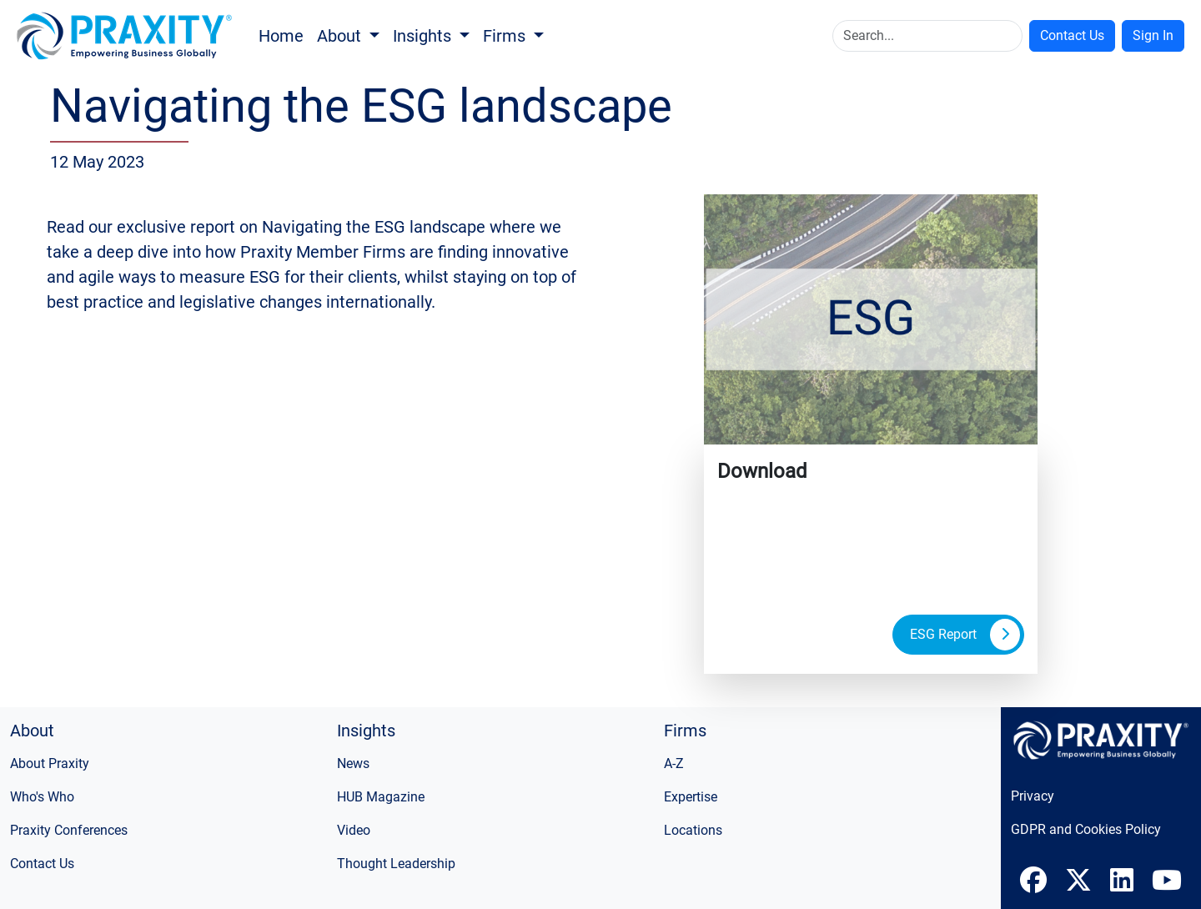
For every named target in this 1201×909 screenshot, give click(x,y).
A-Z (674, 763)
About (341, 36)
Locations (693, 830)
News (353, 763)
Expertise (690, 797)
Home (281, 36)
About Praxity (49, 763)
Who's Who (42, 797)
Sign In (1153, 35)
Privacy (1032, 796)
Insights (424, 36)
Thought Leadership (396, 863)
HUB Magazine (381, 797)
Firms (506, 36)
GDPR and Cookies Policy (1086, 829)
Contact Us (1072, 35)
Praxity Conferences (69, 830)
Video (353, 830)
